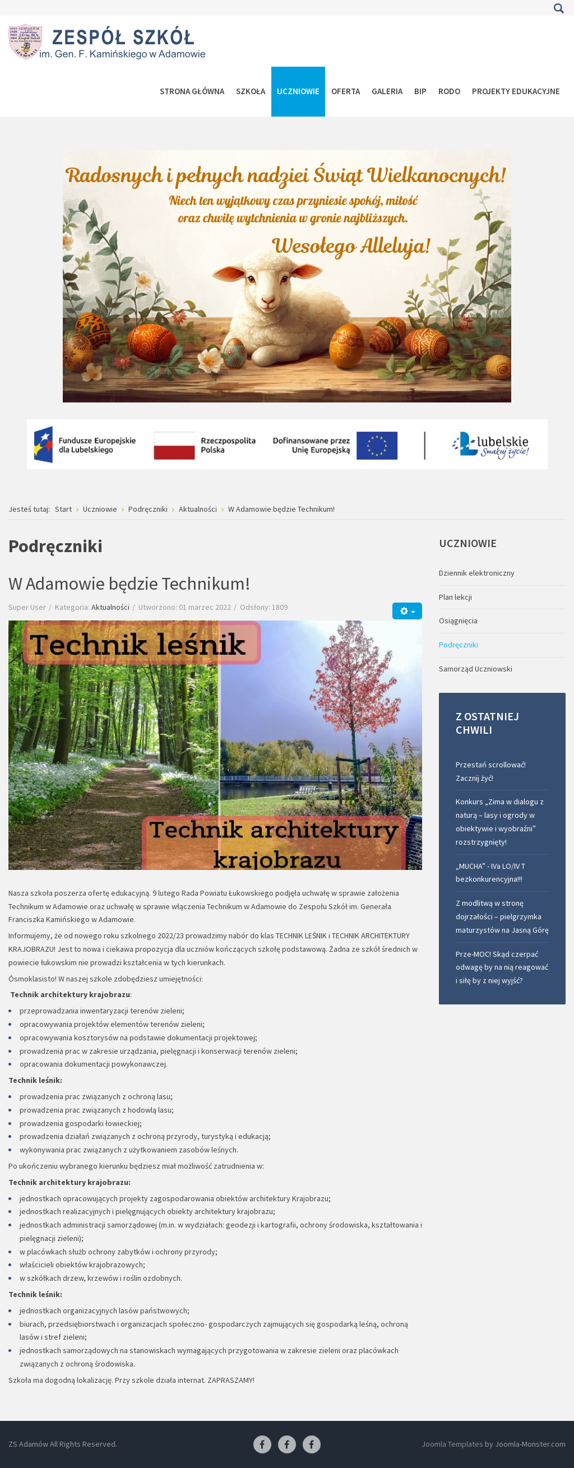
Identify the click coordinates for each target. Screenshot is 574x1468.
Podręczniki (458, 645)
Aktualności (110, 607)
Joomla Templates (452, 1444)
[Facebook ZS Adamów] (262, 1445)
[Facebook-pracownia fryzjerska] (287, 1445)
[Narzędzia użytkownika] (407, 611)
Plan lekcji (455, 597)
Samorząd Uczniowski (475, 669)
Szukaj (559, 8)
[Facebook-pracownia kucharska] (312, 1445)
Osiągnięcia (458, 620)
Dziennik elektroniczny (477, 573)
